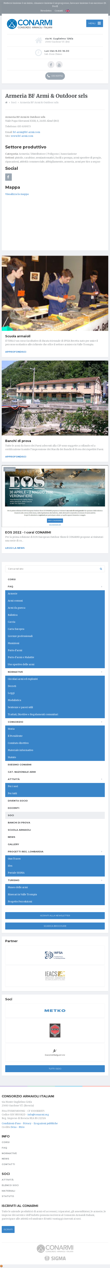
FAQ (10, 586)
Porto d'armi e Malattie (21, 657)
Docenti (13, 808)
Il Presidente (15, 736)
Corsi (12, 579)
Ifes (10, 865)
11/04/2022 (9, 469)
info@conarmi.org (38, 1114)
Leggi (11, 693)
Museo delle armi (18, 887)
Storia (11, 728)
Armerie (12, 593)
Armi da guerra (16, 607)
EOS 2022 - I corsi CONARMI (28, 532)
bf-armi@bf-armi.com (26, 132)
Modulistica (14, 700)
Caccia (11, 621)
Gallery (13, 844)
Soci (11, 815)
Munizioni (13, 643)
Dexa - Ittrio (17, 1127)
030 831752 (55, 76)
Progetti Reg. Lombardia (25, 851)
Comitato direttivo (18, 743)
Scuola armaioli (18, 336)
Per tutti (12, 793)
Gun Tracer (14, 858)
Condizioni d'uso (11, 1123)
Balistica (13, 615)
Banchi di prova (18, 441)
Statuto (12, 757)
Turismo (13, 880)
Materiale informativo (20, 750)
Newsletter (46, 10)
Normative (15, 671)
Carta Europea (16, 629)
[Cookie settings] (1, 1266)
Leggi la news (15, 548)
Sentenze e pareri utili (20, 707)
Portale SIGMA (16, 872)
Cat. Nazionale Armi (22, 771)
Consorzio (15, 721)
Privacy (27, 1123)
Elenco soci (10, 1185)
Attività (14, 779)
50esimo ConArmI (19, 764)
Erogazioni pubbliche (46, 1123)
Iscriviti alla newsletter (55, 915)
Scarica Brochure (55, 926)
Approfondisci (15, 351)
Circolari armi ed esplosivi (23, 679)
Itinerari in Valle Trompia (22, 894)
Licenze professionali (20, 636)
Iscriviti (8, 1229)
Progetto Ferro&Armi (20, 901)
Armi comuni (15, 600)
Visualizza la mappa (17, 194)
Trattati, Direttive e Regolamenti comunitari (33, 714)
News (11, 837)
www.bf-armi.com (22, 135)
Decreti (12, 686)
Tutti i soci (55, 1068)
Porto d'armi (15, 650)
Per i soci (13, 786)
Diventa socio (18, 800)
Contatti (59, 10)
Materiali (8, 1190)
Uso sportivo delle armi (21, 664)
